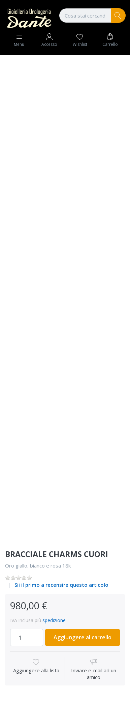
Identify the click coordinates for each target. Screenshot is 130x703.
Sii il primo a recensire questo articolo (61, 584)
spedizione (54, 620)
